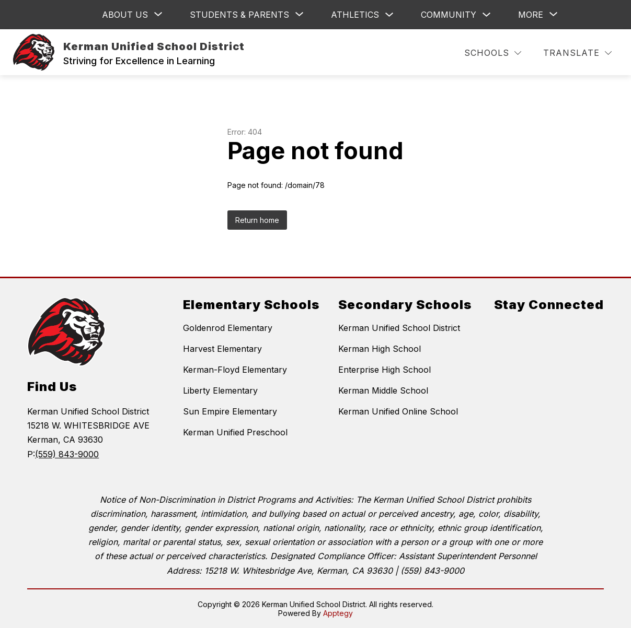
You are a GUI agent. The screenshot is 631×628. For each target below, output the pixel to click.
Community (448, 14)
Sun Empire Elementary (230, 411)
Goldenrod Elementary (227, 328)
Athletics (355, 14)
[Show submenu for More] (530, 14)
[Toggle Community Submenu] (486, 15)
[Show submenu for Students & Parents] (239, 14)
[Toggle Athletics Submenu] (389, 15)
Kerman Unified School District (399, 328)
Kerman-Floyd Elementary (235, 369)
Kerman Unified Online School (398, 411)
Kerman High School (379, 348)
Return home (257, 220)
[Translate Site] (577, 53)
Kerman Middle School (383, 390)
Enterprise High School (384, 369)
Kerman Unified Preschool (235, 432)
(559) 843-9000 (67, 454)
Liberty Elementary (220, 390)
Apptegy (338, 613)
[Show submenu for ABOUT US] (125, 14)
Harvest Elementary (222, 348)
